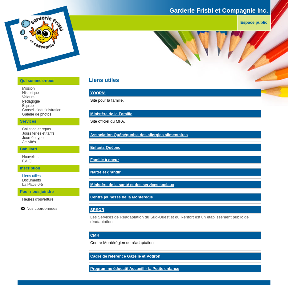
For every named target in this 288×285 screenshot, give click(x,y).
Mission (28, 88)
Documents (31, 180)
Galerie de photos (36, 114)
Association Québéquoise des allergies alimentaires (139, 134)
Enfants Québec (105, 147)
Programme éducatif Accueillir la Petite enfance (134, 268)
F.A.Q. (27, 161)
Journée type (32, 138)
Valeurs (28, 97)
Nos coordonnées (41, 208)
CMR (94, 235)
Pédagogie (31, 101)
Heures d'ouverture (38, 199)
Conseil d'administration (41, 110)
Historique (30, 93)
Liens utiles (31, 176)
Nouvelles (30, 157)
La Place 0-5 (32, 184)
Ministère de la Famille (111, 114)
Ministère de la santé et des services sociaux (132, 184)
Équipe (28, 106)
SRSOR (97, 209)
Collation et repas (36, 129)
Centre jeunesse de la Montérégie (121, 197)
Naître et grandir (105, 172)
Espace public (254, 22)
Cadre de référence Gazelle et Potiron (125, 256)
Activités (29, 142)
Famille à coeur (104, 159)
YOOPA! (98, 93)
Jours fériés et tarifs (38, 133)
